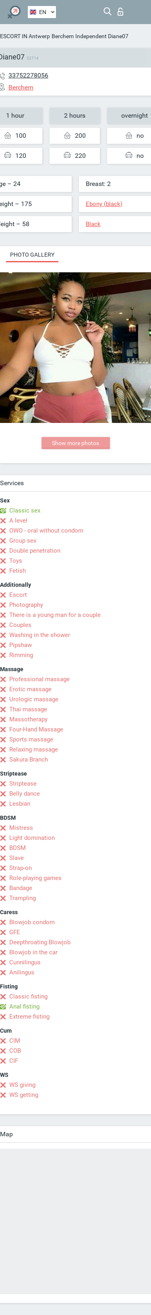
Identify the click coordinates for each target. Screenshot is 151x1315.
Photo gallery (32, 254)
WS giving (22, 1084)
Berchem (63, 36)
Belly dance (24, 793)
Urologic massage (33, 699)
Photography (26, 604)
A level (18, 520)
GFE (14, 932)
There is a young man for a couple (55, 615)
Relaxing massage (33, 749)
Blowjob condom (32, 922)
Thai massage (28, 709)
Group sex (22, 540)
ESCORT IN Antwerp (25, 36)
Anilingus (21, 972)
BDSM (17, 847)
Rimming (21, 655)
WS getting (23, 1095)
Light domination (32, 837)
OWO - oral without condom (46, 530)
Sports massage (31, 739)
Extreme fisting (29, 1016)
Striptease (23, 783)
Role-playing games (35, 878)
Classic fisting (28, 996)
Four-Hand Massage (36, 729)
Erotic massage (30, 689)
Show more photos (75, 443)
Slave (16, 858)
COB (15, 1050)
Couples (20, 625)
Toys (15, 560)
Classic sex (24, 510)
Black (93, 224)
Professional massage (39, 679)
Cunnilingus (25, 962)
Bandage (20, 888)
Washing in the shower (39, 635)
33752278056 (28, 75)
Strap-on (20, 868)
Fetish (17, 570)
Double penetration (34, 550)
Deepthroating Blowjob (39, 942)
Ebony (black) (104, 204)
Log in (120, 11)
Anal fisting (24, 1006)
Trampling (22, 898)
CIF (13, 1060)
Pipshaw (20, 645)
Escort (18, 594)
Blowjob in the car (33, 952)
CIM (14, 1040)
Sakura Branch (28, 759)
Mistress (21, 827)
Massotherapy (28, 719)
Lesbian (19, 803)
